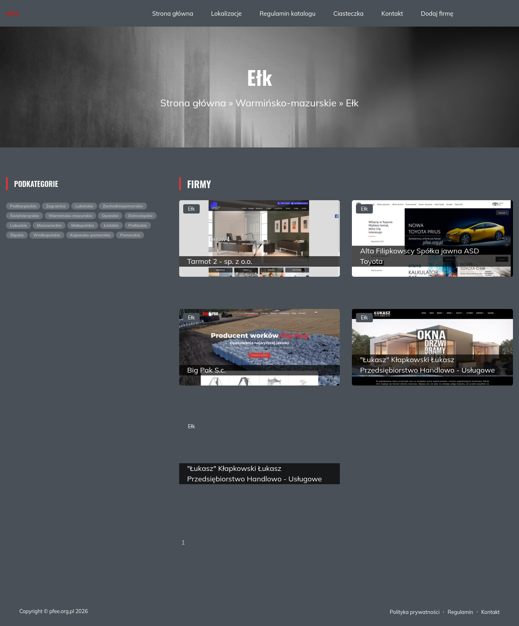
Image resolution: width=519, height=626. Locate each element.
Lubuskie (18, 225)
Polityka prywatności (415, 612)
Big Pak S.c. (206, 370)
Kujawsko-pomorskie (90, 235)
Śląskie (17, 235)
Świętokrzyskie (24, 215)
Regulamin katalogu (288, 13)
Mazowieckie (49, 225)
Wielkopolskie (46, 235)
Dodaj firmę (437, 13)
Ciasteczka (348, 13)
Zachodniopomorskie (123, 206)
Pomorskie (130, 235)
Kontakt (392, 13)
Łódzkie (111, 225)
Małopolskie (82, 225)
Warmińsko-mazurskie (286, 103)
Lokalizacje (226, 13)
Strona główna (172, 13)
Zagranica (55, 206)
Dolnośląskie (140, 215)
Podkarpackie (23, 206)
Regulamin (460, 612)
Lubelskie (84, 206)
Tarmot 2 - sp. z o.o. (219, 261)
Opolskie (110, 215)
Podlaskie (137, 225)
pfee (12, 13)
